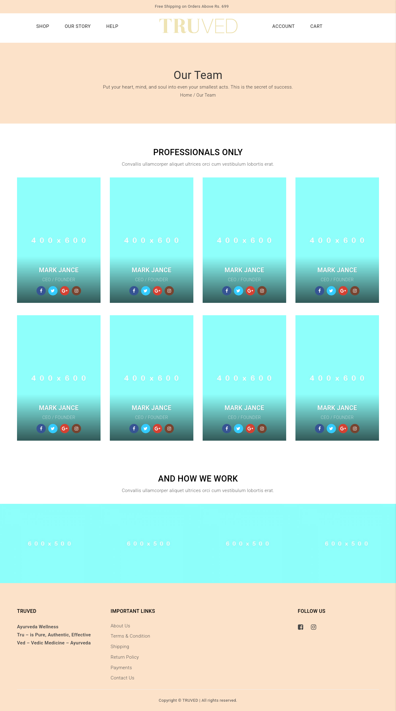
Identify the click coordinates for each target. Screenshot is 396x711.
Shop (42, 26)
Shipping (120, 646)
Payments (121, 667)
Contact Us (123, 678)
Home (186, 95)
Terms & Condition (130, 636)
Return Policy (125, 657)
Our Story (78, 26)
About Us (120, 626)
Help (112, 26)
